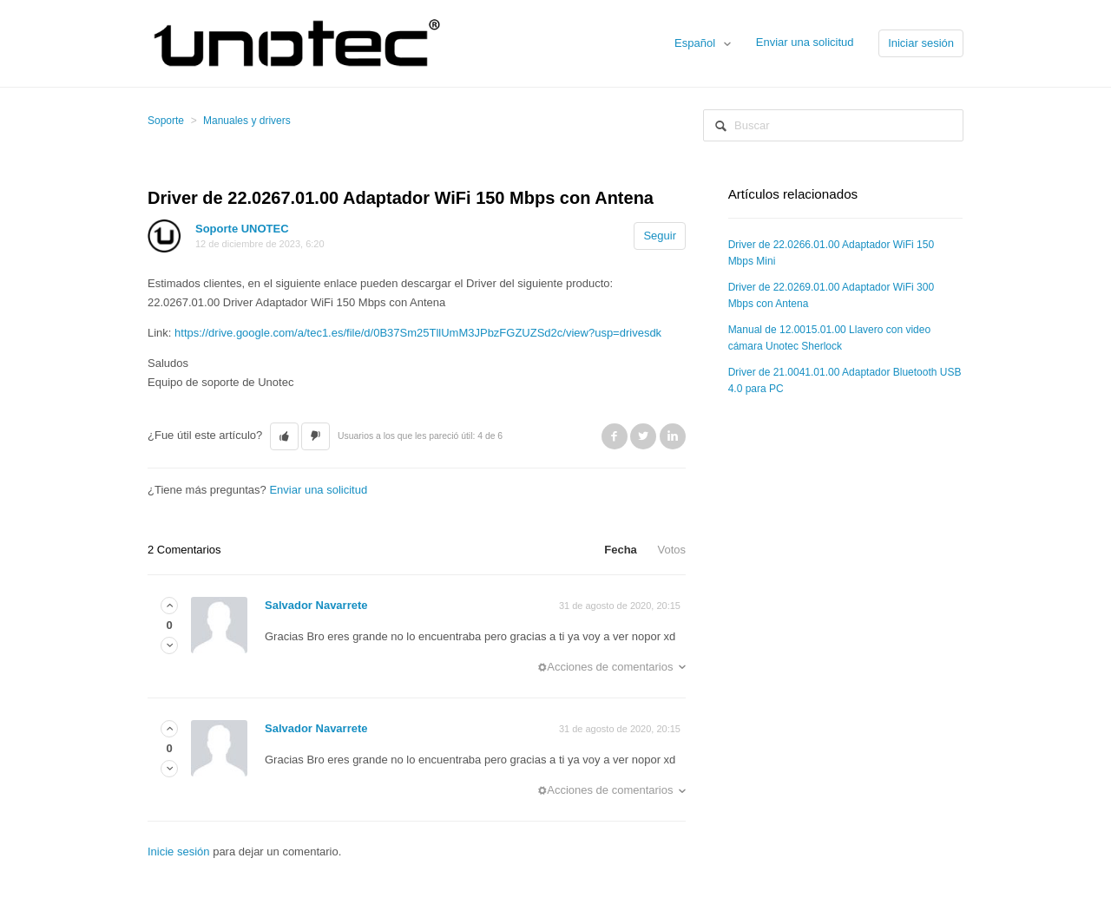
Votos (671, 549)
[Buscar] (833, 125)
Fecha (620, 549)
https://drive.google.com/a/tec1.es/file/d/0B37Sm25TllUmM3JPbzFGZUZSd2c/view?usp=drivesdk (417, 332)
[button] (284, 436)
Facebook (615, 436)
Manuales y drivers (247, 121)
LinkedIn (673, 436)
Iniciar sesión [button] (921, 42)
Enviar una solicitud (805, 42)
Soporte (166, 121)
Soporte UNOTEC (242, 228)
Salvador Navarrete (316, 605)
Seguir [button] (659, 235)
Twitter (643, 436)
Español (696, 42)
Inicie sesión (179, 851)
